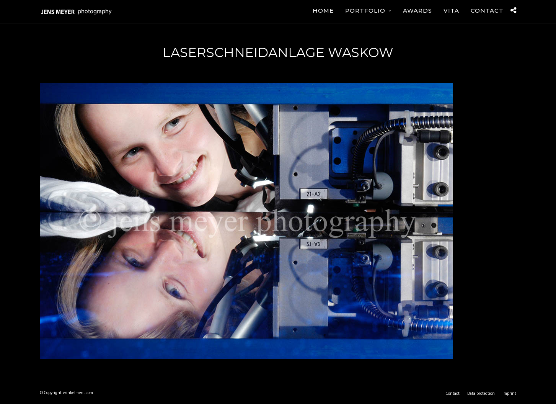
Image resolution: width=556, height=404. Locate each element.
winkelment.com (78, 392)
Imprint (509, 393)
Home (323, 10)
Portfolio (365, 10)
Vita (451, 10)
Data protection (481, 393)
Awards (417, 10)
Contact (487, 10)
